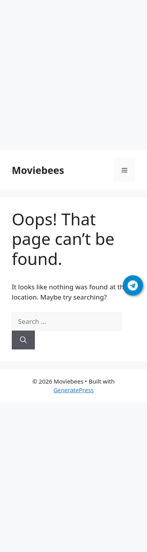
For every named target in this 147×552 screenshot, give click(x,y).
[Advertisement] (73, 76)
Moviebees (38, 170)
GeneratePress (73, 390)
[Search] (23, 340)
